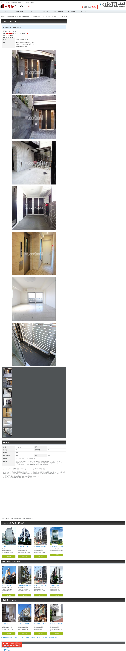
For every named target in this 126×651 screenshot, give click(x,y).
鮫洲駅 (23, 46)
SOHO (6, 649)
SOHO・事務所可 (58, 11)
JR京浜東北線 (20, 43)
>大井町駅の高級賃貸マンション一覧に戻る (12, 637)
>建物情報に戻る (52, 637)
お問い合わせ (84, 11)
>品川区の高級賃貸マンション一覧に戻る (36, 637)
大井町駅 (26, 43)
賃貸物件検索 (19, 11)
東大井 (25, 39)
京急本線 (18, 46)
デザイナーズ (32, 11)
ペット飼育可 (71, 11)
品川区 (21, 39)
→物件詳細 (8, 556)
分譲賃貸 (45, 11)
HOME (6, 11)
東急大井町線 (19, 44)
